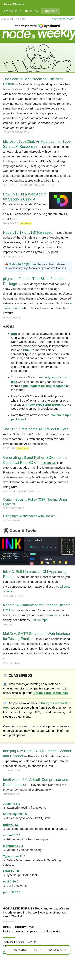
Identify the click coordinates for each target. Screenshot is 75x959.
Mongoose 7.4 (13, 845)
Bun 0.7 (28, 350)
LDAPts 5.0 (11, 870)
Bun (14, 333)
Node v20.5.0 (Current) (23, 264)
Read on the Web (63, 19)
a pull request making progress (43, 385)
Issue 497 (57, 950)
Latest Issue (12, 11)
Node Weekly (14, 4)
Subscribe (50, 11)
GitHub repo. (39, 619)
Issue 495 (18, 950)
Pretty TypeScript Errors (43, 404)
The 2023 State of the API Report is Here (35, 429)
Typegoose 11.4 (14, 856)
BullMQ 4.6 (11, 824)
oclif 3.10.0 (10, 881)
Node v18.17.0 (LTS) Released (27, 232)
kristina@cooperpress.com (24, 931)
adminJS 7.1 (12, 835)
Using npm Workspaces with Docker (29, 516)
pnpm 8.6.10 (11, 892)
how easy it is (56, 615)
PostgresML (48, 462)
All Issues (31, 11)
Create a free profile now (50, 692)
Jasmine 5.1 (11, 803)
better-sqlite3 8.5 (15, 813)
